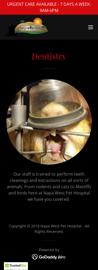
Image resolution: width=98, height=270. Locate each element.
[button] (90, 27)
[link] (27, 27)
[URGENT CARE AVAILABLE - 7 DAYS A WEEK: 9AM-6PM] (49, 7)
